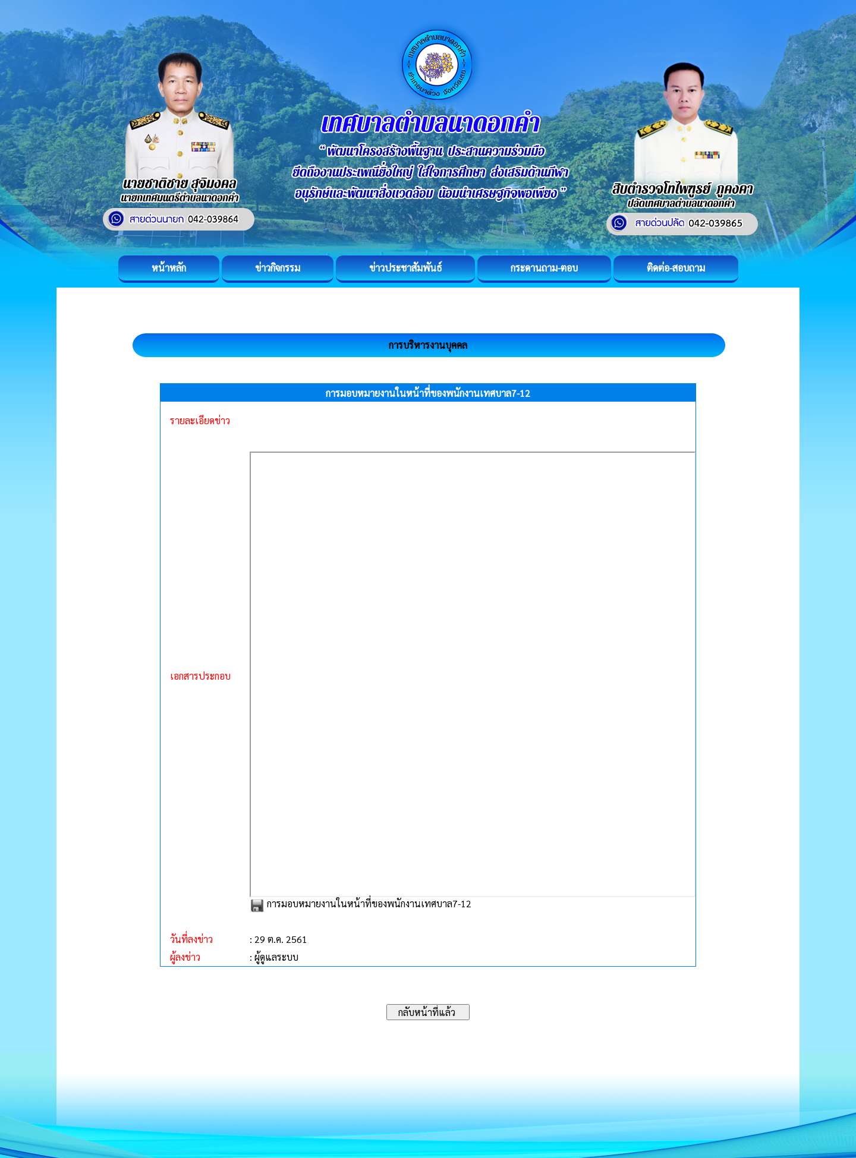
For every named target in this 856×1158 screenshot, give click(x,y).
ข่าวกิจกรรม (277, 267)
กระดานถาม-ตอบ (544, 267)
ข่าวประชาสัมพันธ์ (405, 267)
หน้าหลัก (169, 267)
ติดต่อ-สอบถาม (676, 267)
